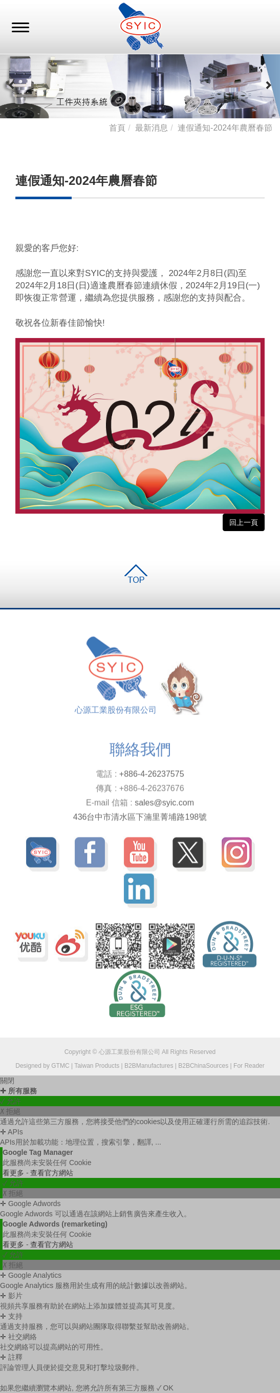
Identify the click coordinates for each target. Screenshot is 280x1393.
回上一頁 (243, 522)
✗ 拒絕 (10, 1111)
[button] (12, 86)
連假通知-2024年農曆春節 (225, 127)
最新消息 (151, 127)
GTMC (60, 1065)
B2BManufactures (148, 1065)
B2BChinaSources (203, 1065)
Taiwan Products (96, 1065)
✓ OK (165, 1388)
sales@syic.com (164, 804)
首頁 (117, 127)
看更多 (14, 1173)
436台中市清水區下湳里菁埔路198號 (140, 819)
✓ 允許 (10, 1101)
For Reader (249, 1065)
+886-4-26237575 (151, 776)
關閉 (7, 1081)
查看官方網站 (51, 1173)
